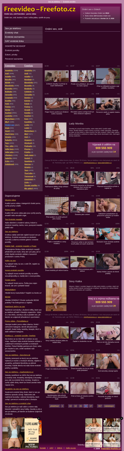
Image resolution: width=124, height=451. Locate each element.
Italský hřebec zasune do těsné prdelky (108, 272)
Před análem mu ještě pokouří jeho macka (56, 218)
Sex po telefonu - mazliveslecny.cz (19, 372)
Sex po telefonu (54, 2)
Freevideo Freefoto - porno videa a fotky (40, 9)
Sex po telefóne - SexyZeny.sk (17, 355)
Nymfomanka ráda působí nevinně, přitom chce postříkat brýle (56, 397)
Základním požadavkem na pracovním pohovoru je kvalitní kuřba (108, 215)
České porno (10, 280)
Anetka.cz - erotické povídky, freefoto (20, 336)
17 (91, 406)
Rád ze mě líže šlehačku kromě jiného (108, 343)
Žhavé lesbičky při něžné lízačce (56, 270)
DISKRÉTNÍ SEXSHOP (15, 46)
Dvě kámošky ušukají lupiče (108, 371)
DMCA (59, 448)
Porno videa (10, 210)
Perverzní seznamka (14, 59)
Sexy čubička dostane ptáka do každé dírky (57, 341)
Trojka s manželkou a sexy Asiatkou (56, 242)
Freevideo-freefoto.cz (111, 448)
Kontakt (43, 448)
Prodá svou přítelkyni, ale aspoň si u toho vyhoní (82, 85)
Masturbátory (10, 290)
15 (80, 406)
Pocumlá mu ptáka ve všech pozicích (108, 397)
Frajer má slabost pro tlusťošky (57, 369)
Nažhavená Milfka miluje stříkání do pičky (56, 187)
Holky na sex (10, 261)
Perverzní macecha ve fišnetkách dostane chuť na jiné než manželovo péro (82, 187)
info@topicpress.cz (90, 163)
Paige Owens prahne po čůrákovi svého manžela (56, 113)
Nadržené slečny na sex (15, 307)
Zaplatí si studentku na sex (82, 341)
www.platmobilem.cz (105, 163)
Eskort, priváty (11, 55)
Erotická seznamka (14, 37)
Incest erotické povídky (14, 270)
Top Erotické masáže (13, 219)
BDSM (7, 297)
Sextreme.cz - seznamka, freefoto (19, 418)
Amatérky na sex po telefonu (17, 389)
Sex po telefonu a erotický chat (18, 403)
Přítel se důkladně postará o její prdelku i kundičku (108, 87)
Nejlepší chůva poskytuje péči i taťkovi (82, 270)
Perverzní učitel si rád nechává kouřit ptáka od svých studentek (82, 243)
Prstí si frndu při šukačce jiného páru (82, 397)
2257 (51, 448)
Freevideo (10, 65)
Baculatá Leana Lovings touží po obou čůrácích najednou (82, 113)
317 (99, 406)
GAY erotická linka (14, 41)
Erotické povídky (69, 2)
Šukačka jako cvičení (82, 214)
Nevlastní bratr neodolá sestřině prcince (108, 243)
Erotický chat (11, 32)
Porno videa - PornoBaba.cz (16, 321)
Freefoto (28, 65)
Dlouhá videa (10, 200)
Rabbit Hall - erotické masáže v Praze (20, 246)
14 (75, 406)
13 (70, 406)
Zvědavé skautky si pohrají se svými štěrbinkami (56, 85)
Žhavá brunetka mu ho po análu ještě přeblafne (82, 369)
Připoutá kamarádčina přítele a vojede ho (108, 187)
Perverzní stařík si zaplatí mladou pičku (108, 113)
